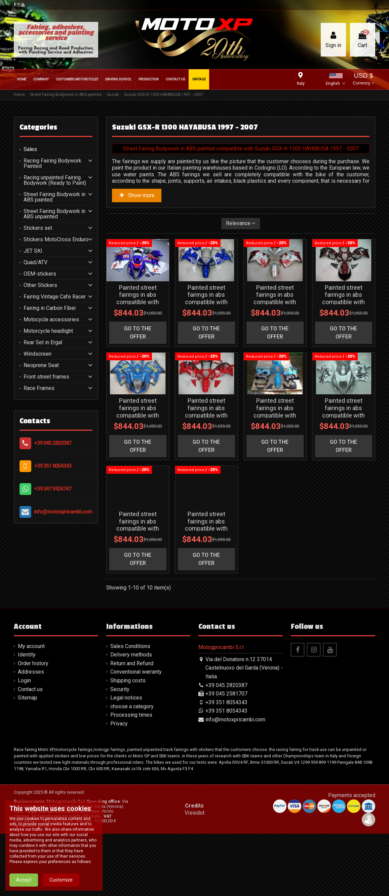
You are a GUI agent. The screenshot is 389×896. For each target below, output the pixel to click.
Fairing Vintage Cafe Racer (55, 296)
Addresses (31, 734)
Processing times (131, 777)
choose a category (132, 768)
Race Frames (39, 388)
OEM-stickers (40, 274)
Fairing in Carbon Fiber (50, 308)
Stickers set (38, 228)
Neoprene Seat (41, 365)
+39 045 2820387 (52, 443)
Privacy (119, 786)
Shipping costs (128, 743)
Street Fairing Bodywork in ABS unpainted (54, 214)
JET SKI (33, 251)
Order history (33, 725)
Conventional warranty (136, 734)
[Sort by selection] (241, 223)
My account (31, 708)
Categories (38, 127)
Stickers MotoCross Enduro (56, 239)
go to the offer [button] (137, 353)
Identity (27, 717)
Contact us (30, 751)
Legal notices (126, 760)
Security (119, 751)
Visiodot (194, 875)
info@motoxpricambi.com (63, 511)
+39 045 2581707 (226, 756)
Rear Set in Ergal (43, 342)
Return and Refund (131, 725)
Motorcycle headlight (48, 331)
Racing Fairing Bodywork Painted (52, 163)
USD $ (363, 79)
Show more (137, 195)
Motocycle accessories (51, 319)
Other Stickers (40, 285)
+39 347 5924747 (52, 489)
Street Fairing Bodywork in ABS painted (54, 197)
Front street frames (46, 377)
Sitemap (27, 760)
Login (24, 743)
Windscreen (37, 354)
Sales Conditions (130, 708)
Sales (30, 149)
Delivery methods (131, 717)
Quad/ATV (35, 262)
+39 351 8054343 (52, 466)
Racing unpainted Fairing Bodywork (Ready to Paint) (55, 180)
